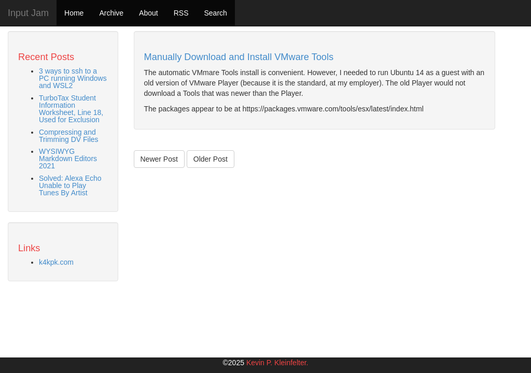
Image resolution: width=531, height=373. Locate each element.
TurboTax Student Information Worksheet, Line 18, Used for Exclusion (71, 109)
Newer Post (159, 159)
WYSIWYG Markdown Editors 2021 (68, 158)
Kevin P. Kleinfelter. (277, 362)
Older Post (210, 159)
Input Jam (28, 13)
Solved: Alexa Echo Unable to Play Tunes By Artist (70, 185)
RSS (181, 13)
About (148, 13)
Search (215, 13)
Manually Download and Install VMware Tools (239, 57)
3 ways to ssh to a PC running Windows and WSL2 (73, 78)
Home (73, 13)
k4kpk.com (56, 262)
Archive (111, 13)
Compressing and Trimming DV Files (69, 136)
